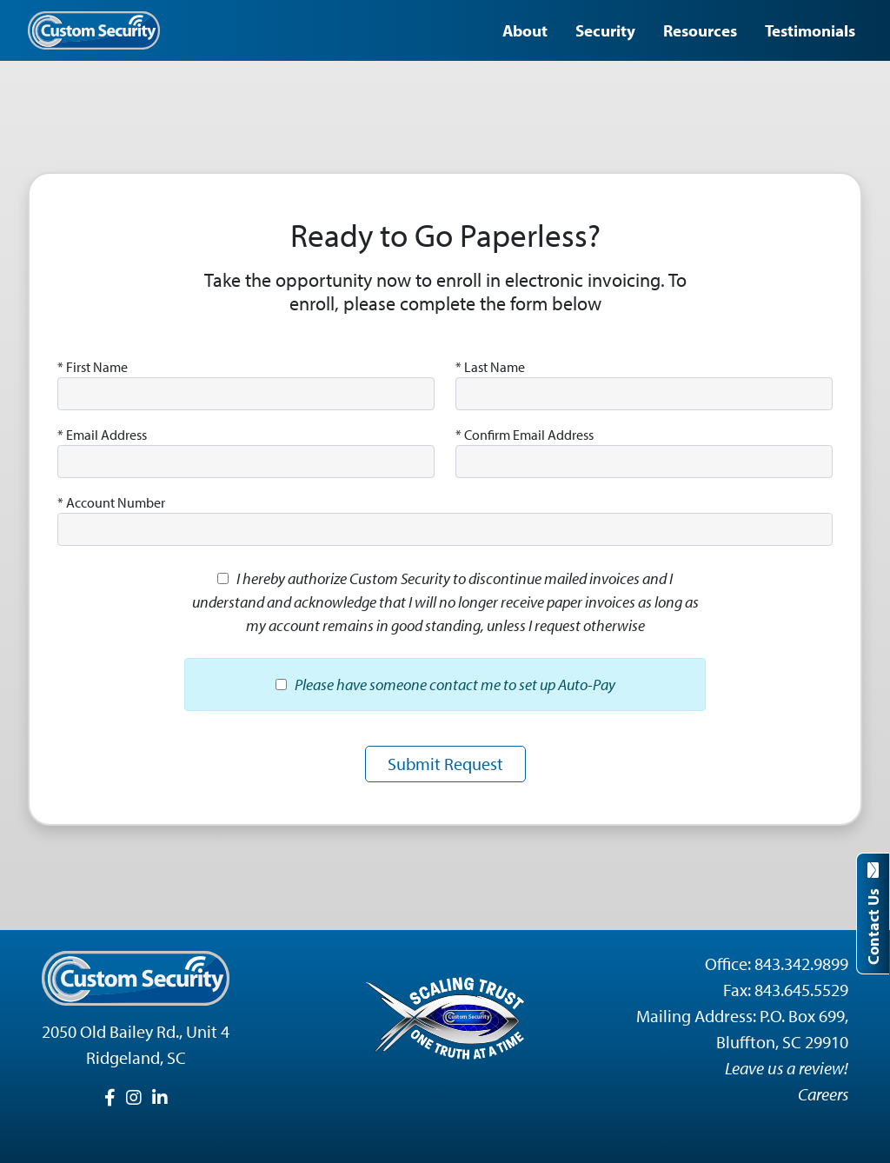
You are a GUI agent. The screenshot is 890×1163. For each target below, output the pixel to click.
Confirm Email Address (524, 434)
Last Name (490, 366)
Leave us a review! (786, 1068)
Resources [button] (700, 30)
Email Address (102, 434)
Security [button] (605, 30)
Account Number (111, 502)
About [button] (525, 30)
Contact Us (873, 913)
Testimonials (810, 30)
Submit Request (445, 763)
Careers (823, 1094)
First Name (92, 366)
